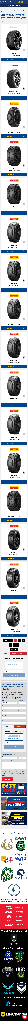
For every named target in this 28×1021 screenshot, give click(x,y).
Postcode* (5, 721)
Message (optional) (7, 761)
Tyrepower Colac (14, 5)
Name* (4, 706)
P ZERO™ (14, 168)
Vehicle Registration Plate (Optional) (8, 755)
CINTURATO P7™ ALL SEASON (14, 130)
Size (3, 700)
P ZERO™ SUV (14, 514)
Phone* (10, 711)
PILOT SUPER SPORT (14, 91)
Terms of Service (20, 773)
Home (3, 11)
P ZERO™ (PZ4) (14, 245)
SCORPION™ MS (14, 591)
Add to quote (10, 59)
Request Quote (7, 779)
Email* (4, 716)
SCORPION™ (14, 552)
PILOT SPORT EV (14, 53)
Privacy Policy (9, 773)
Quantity (21, 700)
